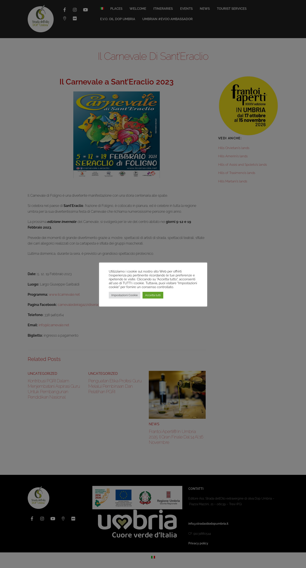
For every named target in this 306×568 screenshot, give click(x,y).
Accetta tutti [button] (153, 295)
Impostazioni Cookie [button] (124, 295)
